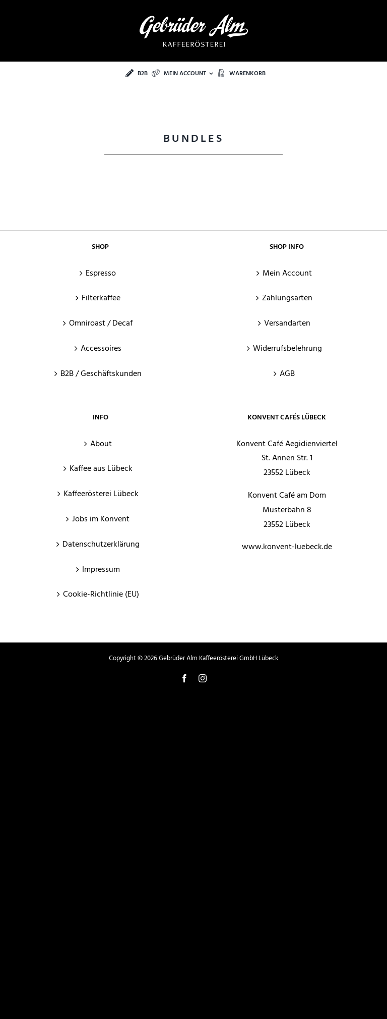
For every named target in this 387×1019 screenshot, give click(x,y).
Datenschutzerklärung (101, 544)
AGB (287, 373)
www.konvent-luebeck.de (287, 546)
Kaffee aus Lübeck (101, 468)
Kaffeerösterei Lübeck (101, 493)
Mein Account (287, 273)
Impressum (101, 569)
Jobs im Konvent (101, 518)
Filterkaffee (101, 297)
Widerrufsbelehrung (287, 348)
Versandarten (287, 323)
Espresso (101, 273)
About (101, 443)
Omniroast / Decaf (101, 323)
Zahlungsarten (287, 297)
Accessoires (101, 348)
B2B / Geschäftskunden (101, 373)
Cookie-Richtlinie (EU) (101, 594)
